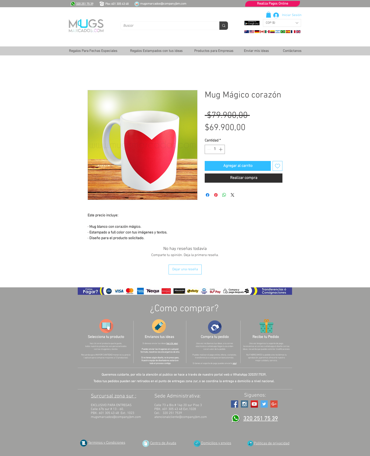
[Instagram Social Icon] (244, 404)
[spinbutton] (215, 149)
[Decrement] (208, 149)
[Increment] (221, 149)
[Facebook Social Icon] (234, 404)
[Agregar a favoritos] (277, 166)
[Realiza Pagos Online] (272, 4)
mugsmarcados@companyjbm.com (163, 4)
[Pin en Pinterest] (215, 195)
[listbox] (282, 23)
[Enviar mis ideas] (256, 51)
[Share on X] (232, 195)
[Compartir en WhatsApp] (224, 195)
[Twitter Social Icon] (264, 404)
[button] (282, 23)
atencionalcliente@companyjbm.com (180, 417)
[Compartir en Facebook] (207, 195)
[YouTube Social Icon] (254, 404)
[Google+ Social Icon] (274, 404)
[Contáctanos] (292, 51)
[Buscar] (166, 25)
